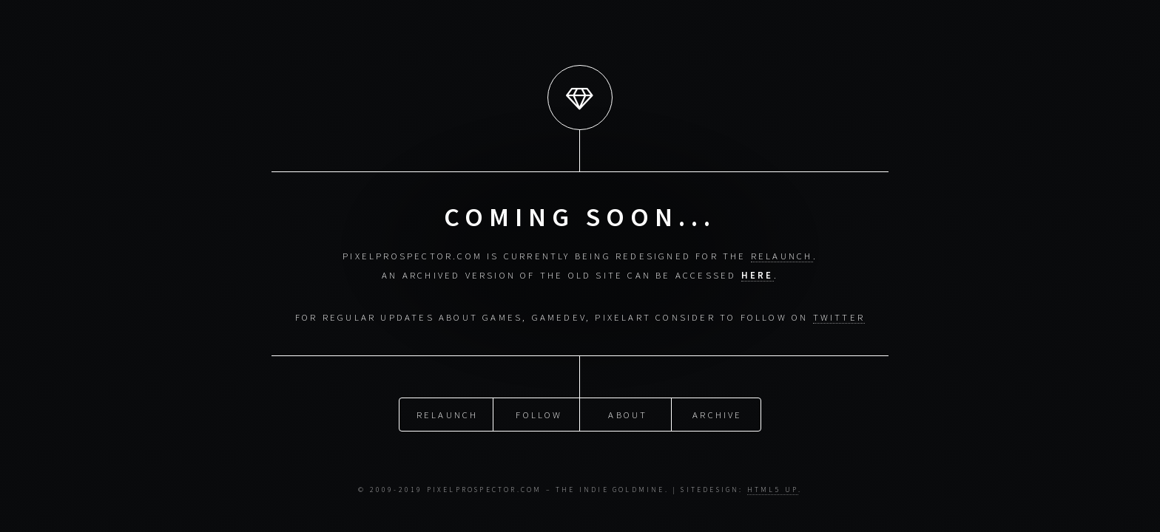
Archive (717, 411)
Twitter (839, 317)
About (627, 411)
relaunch (782, 256)
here (757, 275)
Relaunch (448, 411)
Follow (539, 411)
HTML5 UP (772, 489)
